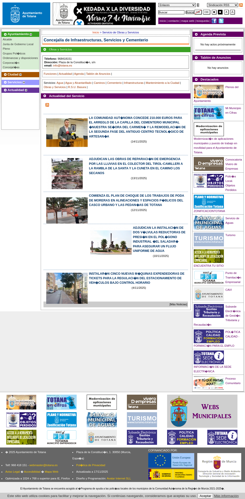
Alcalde (7, 39)
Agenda (79, 73)
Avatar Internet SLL (119, 478)
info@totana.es (62, 65)
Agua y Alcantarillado (78, 82)
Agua (60, 82)
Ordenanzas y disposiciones (20, 57)
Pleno (6, 48)
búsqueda (203, 20)
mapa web (188, 20)
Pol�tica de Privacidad (90, 465)
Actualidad (65, 73)
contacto (173, 20)
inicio (163, 20)
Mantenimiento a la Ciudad (162, 82)
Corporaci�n (11, 62)
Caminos (99, 82)
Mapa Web (51, 471)
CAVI (228, 289)
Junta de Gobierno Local (18, 44)
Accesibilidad (32, 471)
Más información (226, 496)
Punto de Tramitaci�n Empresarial (233, 277)
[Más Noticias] (178, 304)
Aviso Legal (12, 471)
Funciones (50, 73)
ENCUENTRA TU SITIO (209, 265)
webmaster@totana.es (43, 465)
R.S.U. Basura (77, 87)
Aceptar (205, 496)
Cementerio (114, 82)
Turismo (230, 235)
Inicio (96, 32)
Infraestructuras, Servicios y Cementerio (109, 40)
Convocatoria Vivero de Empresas (233, 164)
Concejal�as (11, 67)
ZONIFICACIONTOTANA (209, 210)
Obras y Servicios (55, 87)
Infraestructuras (133, 82)
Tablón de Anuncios (98, 73)
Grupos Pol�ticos (14, 53)
